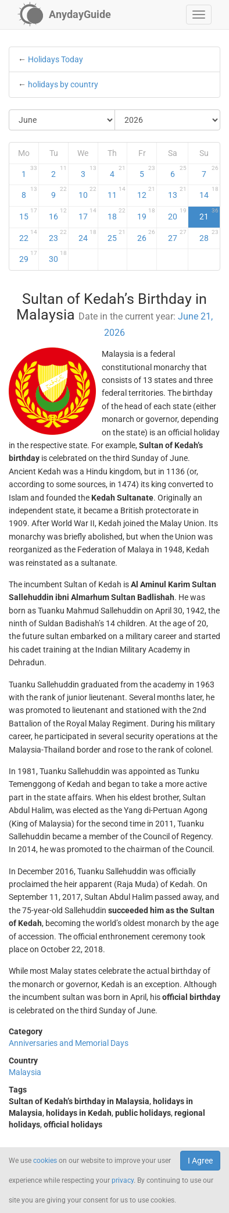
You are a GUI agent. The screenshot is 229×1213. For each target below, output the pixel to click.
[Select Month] (62, 120)
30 (58, 257)
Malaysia (25, 1072)
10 (87, 193)
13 (177, 193)
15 (28, 214)
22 (28, 236)
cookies (45, 1161)
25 (117, 236)
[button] (199, 14)
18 (117, 214)
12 (146, 193)
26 (146, 236)
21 (209, 214)
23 (58, 236)
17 (87, 214)
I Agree (200, 1160)
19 (146, 214)
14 (209, 193)
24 (87, 236)
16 (58, 214)
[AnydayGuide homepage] (64, 14)
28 (209, 236)
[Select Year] (167, 120)
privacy (123, 1180)
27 (177, 236)
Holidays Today (55, 59)
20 (177, 214)
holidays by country (63, 84)
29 (28, 257)
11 (117, 193)
